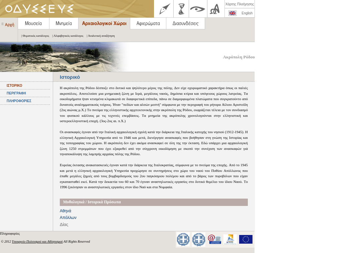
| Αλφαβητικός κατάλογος (66, 35)
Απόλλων (68, 217)
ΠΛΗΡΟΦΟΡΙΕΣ (19, 101)
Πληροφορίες (10, 233)
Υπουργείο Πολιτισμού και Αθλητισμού (37, 241)
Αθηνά (65, 211)
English (247, 13)
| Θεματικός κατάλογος (33, 35)
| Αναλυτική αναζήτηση (99, 35)
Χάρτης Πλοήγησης (239, 4)
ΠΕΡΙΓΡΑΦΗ (16, 93)
